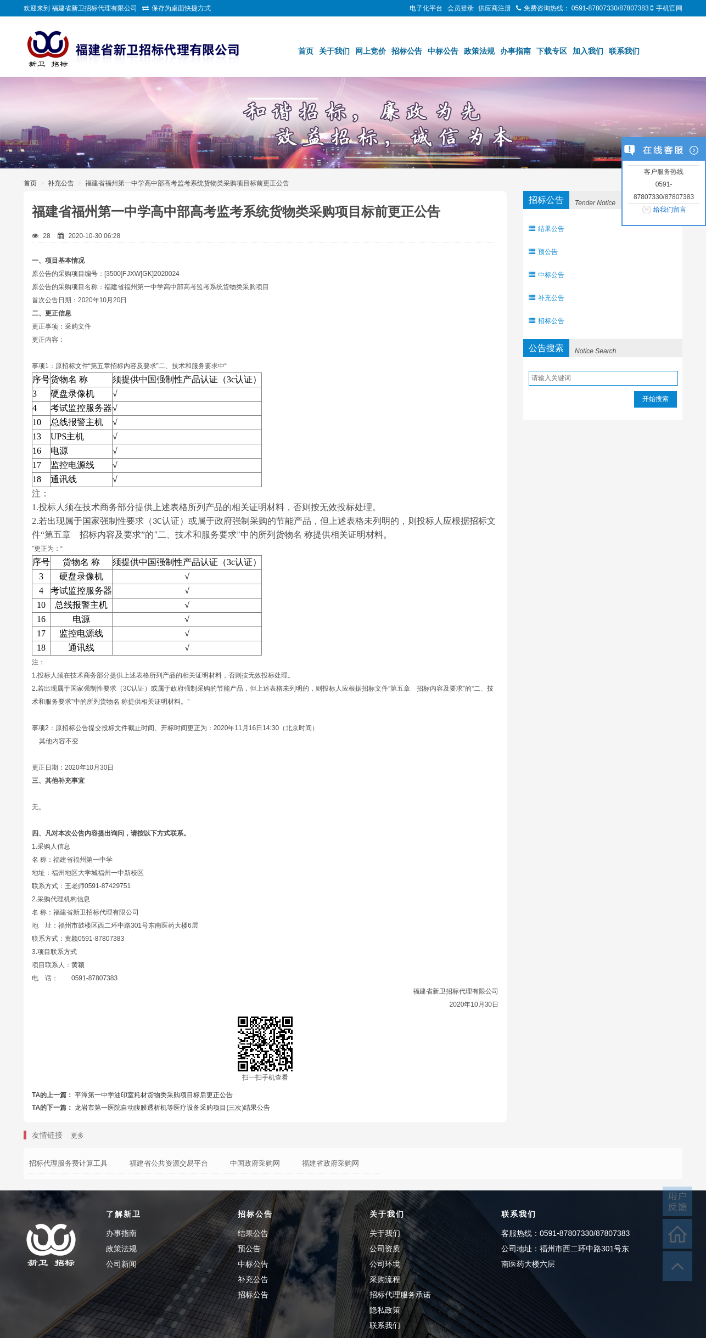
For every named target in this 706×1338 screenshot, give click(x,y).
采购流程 (384, 1279)
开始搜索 (655, 399)
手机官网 (669, 8)
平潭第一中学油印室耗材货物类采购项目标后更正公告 (154, 1095)
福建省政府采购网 (330, 1163)
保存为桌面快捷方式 (181, 8)
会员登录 (460, 8)
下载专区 (551, 51)
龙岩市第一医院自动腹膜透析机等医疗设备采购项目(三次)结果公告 (172, 1107)
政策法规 (479, 51)
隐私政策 (384, 1310)
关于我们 (334, 51)
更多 (77, 1135)
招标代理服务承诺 (400, 1294)
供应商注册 (494, 8)
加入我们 (588, 51)
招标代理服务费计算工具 (68, 1163)
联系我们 (624, 51)
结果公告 (546, 229)
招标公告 (406, 51)
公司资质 (384, 1248)
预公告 (543, 252)
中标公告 (443, 51)
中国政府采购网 (255, 1163)
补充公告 (61, 183)
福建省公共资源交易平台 (169, 1163)
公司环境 (384, 1264)
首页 (305, 51)
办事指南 (515, 51)
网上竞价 (370, 51)
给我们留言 (669, 209)
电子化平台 (426, 8)
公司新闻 (121, 1264)
